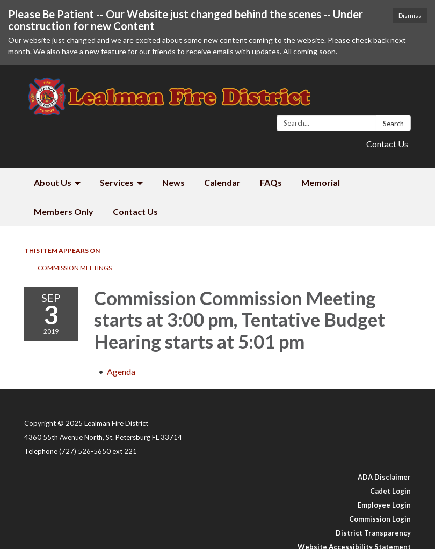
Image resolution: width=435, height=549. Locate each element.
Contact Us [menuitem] (135, 211)
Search (393, 123)
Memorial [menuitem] (320, 182)
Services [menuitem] (117, 182)
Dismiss (410, 15)
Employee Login (384, 505)
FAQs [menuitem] (271, 182)
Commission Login (380, 519)
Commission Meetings (75, 268)
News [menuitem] (173, 182)
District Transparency (373, 533)
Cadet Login (390, 491)
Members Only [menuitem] (63, 211)
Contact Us (387, 144)
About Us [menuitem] (52, 182)
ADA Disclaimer (384, 477)
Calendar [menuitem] (222, 182)
